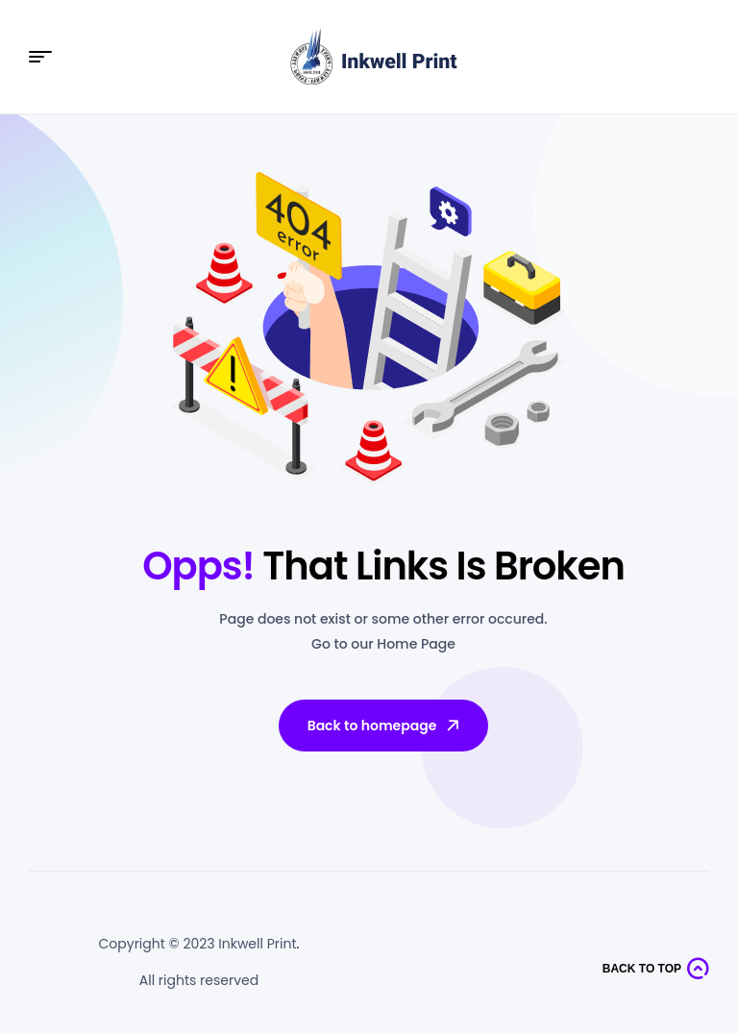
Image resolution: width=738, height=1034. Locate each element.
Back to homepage (385, 725)
